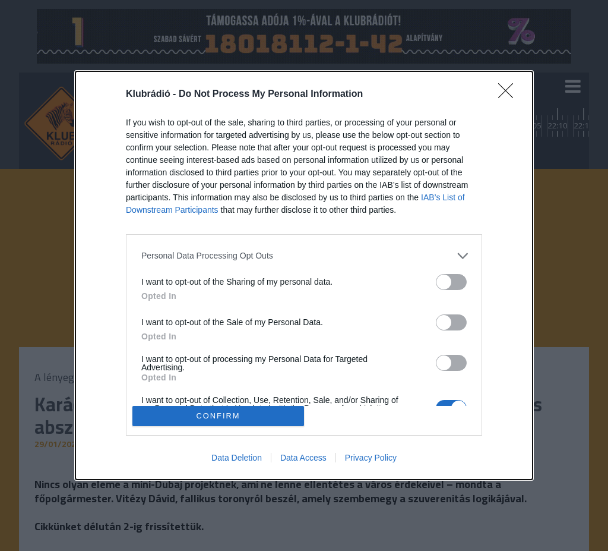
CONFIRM (218, 416)
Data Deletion (236, 457)
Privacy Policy (371, 457)
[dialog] (304, 275)
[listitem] (304, 256)
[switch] (451, 282)
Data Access (303, 457)
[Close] (509, 94)
